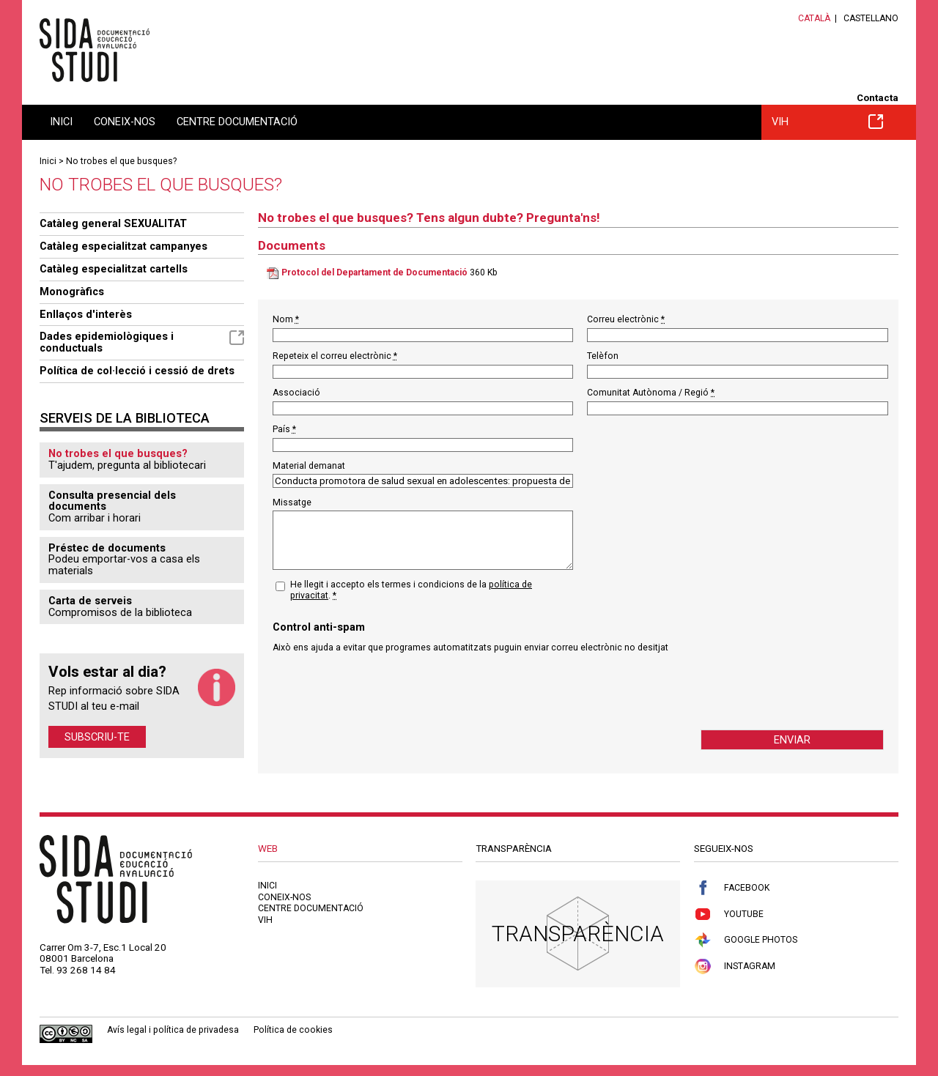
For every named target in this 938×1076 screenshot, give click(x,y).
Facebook (731, 888)
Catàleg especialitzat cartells (114, 268)
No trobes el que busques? (121, 161)
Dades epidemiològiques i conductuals (142, 342)
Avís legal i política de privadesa (173, 1030)
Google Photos (745, 940)
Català (814, 18)
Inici (61, 121)
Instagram (734, 966)
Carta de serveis (90, 600)
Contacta (877, 97)
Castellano (870, 18)
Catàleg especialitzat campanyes (123, 246)
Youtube (729, 914)
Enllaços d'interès (86, 314)
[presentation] (384, 691)
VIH (827, 121)
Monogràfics (72, 291)
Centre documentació (237, 121)
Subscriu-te (97, 736)
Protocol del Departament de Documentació (374, 272)
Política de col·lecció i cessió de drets (137, 370)
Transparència (578, 933)
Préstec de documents (107, 547)
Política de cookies (293, 1030)
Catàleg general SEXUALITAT (113, 223)
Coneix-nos (124, 121)
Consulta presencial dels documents (112, 501)
